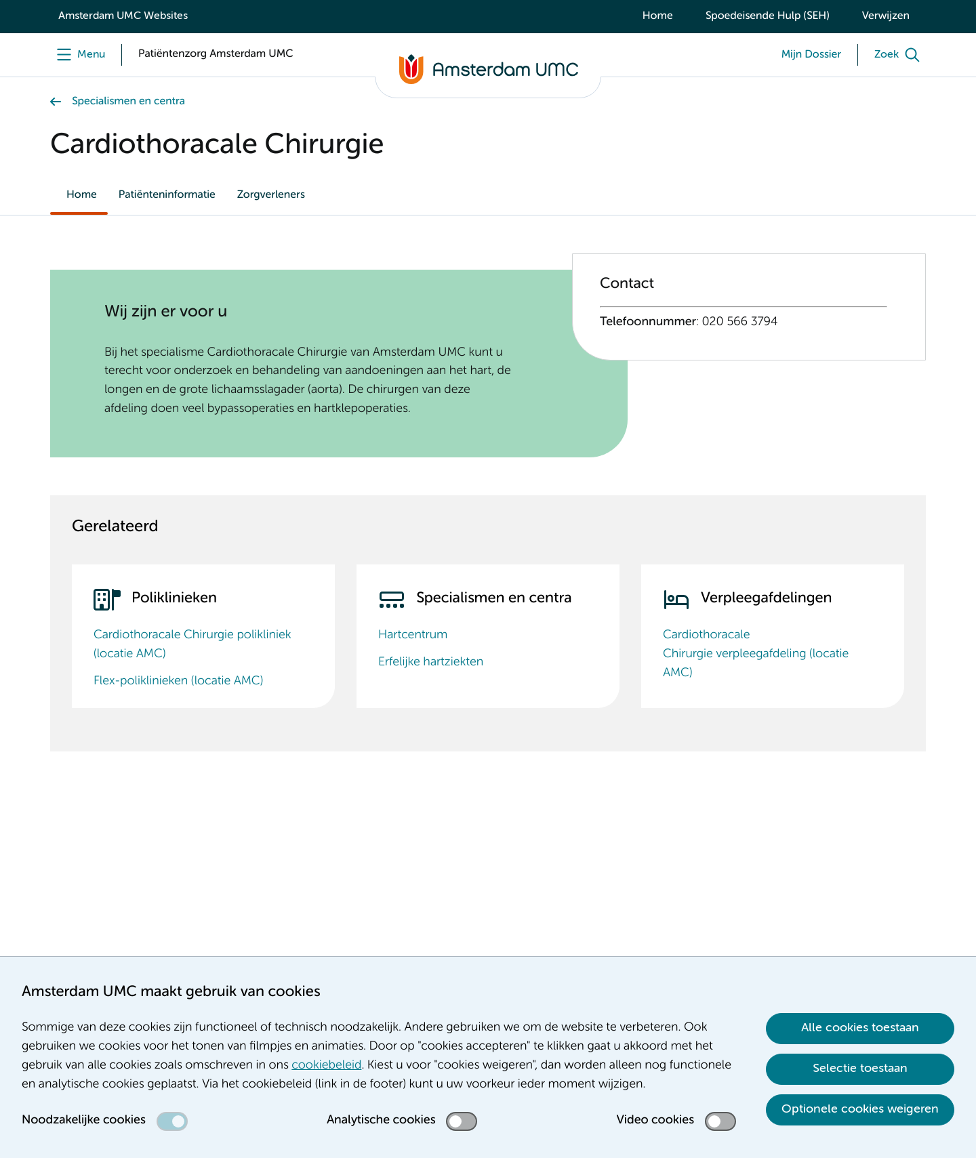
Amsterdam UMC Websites (123, 16)
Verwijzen (886, 16)
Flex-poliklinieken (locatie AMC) (178, 682)
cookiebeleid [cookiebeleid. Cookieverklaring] (326, 1066)
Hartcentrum (412, 635)
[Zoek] (900, 55)
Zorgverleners (271, 195)
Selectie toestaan (860, 1068)
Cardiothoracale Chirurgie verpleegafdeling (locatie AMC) (756, 654)
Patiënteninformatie (167, 195)
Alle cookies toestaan (860, 1028)
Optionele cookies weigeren (860, 1109)
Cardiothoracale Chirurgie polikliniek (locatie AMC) (192, 645)
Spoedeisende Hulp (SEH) (768, 16)
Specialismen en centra (128, 101)
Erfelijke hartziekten (430, 663)
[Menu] (77, 55)
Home (658, 16)
